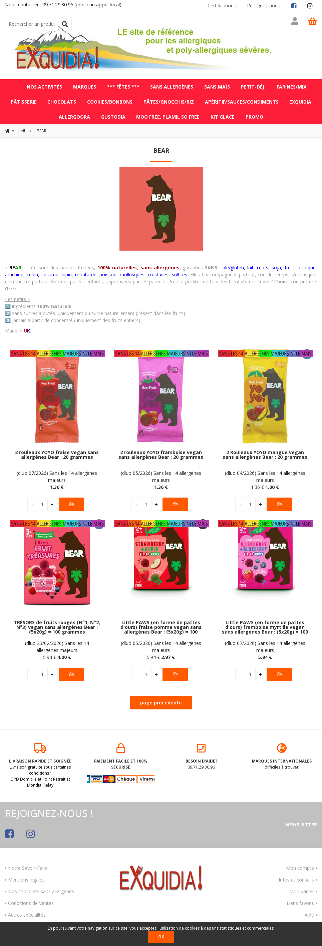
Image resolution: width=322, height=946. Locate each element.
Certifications (222, 5)
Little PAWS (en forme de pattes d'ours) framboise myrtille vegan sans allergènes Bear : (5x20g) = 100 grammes (265, 625)
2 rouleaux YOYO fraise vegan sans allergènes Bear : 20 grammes (57, 452)
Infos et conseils (296, 876)
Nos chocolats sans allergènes (41, 888)
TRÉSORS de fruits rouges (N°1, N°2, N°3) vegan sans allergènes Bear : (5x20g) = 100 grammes (57, 625)
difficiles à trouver (281, 753)
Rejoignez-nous (263, 5)
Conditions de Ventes (31, 900)
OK (161, 937)
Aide (309, 912)
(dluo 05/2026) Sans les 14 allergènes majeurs (161, 474)
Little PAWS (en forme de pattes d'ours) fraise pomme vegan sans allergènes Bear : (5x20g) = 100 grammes (161, 625)
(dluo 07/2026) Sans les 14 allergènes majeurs (57, 474)
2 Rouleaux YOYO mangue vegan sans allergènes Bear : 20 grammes (265, 452)
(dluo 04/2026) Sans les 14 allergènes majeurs (265, 474)
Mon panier (301, 888)
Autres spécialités (27, 912)
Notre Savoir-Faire (28, 865)
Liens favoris (300, 900)
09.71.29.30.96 (201, 753)
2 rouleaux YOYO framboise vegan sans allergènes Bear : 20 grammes (160, 452)
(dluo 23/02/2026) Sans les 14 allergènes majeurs (57, 644)
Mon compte (300, 865)
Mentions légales (26, 876)
